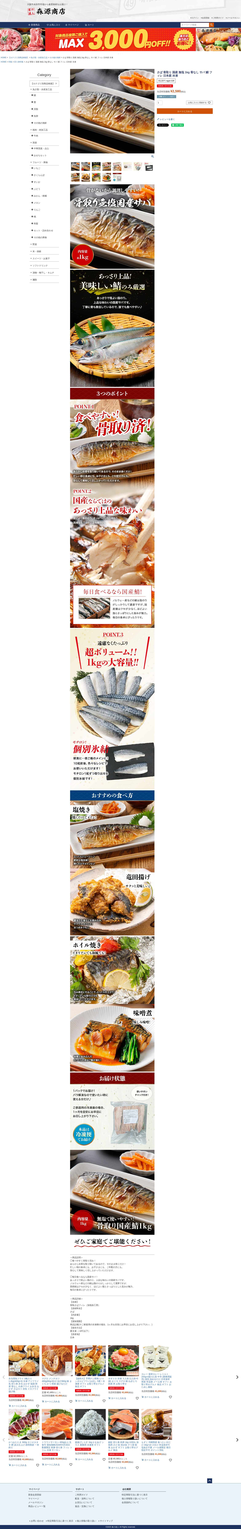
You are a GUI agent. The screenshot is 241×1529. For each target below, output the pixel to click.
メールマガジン (233, 18)
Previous (4, 42)
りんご (37, 209)
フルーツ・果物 (40, 162)
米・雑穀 (37, 251)
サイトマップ (106, 1521)
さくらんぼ (39, 175)
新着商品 (34, 25)
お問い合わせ (37, 1521)
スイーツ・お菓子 (41, 258)
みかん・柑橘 (40, 196)
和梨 (36, 223)
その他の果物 (40, 237)
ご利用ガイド (218, 18)
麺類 (35, 279)
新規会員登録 (34, 1494)
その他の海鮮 (55, 57)
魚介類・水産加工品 (39, 57)
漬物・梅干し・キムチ (43, 272)
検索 (211, 25)
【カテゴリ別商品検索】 (18, 57)
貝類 (36, 109)
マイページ (72, 25)
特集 (10, 62)
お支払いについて (83, 1502)
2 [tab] (120, 54)
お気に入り (53, 25)
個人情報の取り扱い (86, 1521)
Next (237, 42)
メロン (37, 203)
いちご (37, 168)
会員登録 (205, 18)
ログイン (195, 18)
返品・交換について (84, 1506)
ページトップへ (209, 1480)
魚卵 (36, 116)
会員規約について (130, 1502)
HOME (3, 57)
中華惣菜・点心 (41, 148)
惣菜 (35, 142)
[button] (3, 1377)
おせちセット (40, 155)
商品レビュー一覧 (36, 1506)
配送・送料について (84, 1498)
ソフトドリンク (40, 265)
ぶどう (37, 189)
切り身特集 (18, 62)
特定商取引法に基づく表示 (135, 1494)
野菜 (35, 244)
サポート (80, 1489)
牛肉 (36, 135)
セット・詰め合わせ (43, 230)
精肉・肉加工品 (40, 130)
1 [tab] (118, 54)
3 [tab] (123, 54)
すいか (37, 182)
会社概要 (126, 1489)
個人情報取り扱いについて (135, 1498)
